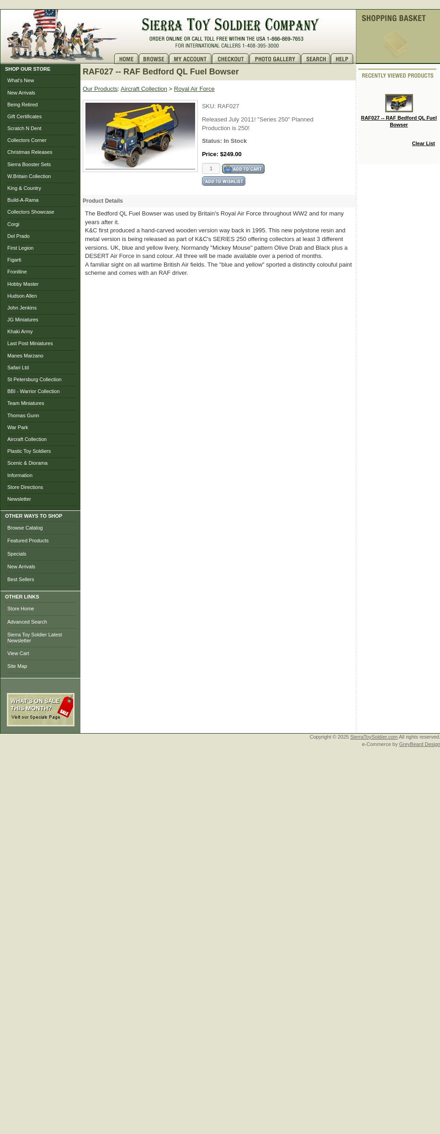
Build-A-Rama (22, 200)
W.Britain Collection (29, 176)
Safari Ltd (18, 367)
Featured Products (28, 540)
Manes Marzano (25, 355)
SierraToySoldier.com (374, 737)
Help (343, 58)
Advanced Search (27, 622)
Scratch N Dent (24, 128)
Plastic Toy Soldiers (29, 451)
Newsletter (19, 499)
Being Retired (22, 104)
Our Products (100, 88)
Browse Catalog (25, 527)
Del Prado (18, 236)
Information (19, 475)
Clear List (423, 143)
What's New (20, 80)
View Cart (18, 653)
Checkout (230, 58)
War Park (17, 427)
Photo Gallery (275, 58)
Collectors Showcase (30, 212)
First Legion (20, 248)
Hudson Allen (22, 296)
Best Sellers (20, 579)
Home (126, 58)
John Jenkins (22, 307)
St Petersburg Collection (34, 379)
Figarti (14, 259)
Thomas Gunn (23, 415)
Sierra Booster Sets (29, 164)
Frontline (17, 271)
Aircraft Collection (27, 439)
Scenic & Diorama (27, 463)
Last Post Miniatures (30, 343)
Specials (17, 553)
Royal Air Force (194, 88)
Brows (154, 58)
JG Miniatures (22, 319)
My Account (190, 58)
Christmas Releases (29, 152)
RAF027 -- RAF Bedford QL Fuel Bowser (399, 110)
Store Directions (25, 487)
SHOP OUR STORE (27, 69)
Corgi (13, 224)
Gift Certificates (24, 116)
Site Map (17, 666)
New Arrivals (21, 92)
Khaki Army (20, 331)
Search (316, 58)
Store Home (20, 608)
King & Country (24, 188)
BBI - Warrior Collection (33, 391)
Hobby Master (22, 284)
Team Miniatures (25, 403)
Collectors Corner (27, 140)
